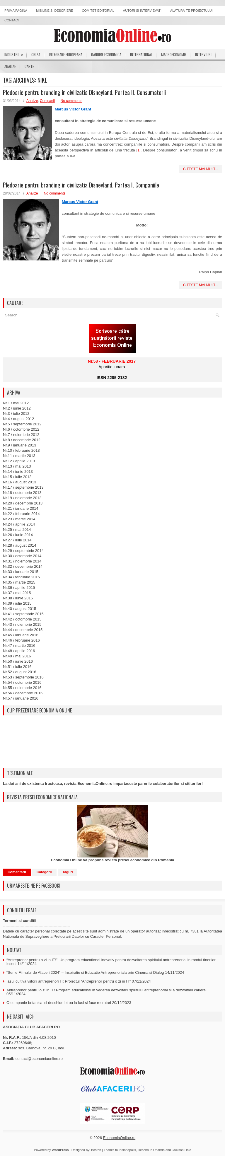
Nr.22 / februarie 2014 (21, 513)
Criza (35, 54)
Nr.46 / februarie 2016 (21, 640)
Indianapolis (127, 1150)
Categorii (44, 872)
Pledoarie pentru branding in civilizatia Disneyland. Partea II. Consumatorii (84, 92)
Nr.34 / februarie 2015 (21, 577)
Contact (12, 20)
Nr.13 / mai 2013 (17, 466)
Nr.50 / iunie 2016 (18, 661)
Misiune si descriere (54, 10)
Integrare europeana (65, 54)
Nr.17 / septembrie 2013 (23, 487)
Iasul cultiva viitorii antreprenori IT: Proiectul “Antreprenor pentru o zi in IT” (68, 981)
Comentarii (17, 872)
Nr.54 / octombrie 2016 (22, 682)
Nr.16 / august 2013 (19, 482)
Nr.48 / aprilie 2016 (19, 651)
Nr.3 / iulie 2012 (16, 413)
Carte (29, 66)
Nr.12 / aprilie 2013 (19, 461)
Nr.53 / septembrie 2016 (23, 677)
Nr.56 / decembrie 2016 (22, 693)
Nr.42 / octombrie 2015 (22, 619)
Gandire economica (106, 54)
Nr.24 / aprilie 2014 (19, 524)
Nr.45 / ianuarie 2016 (20, 635)
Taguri (67, 872)
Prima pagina (15, 10)
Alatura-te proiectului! (192, 10)
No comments (71, 101)
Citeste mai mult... (200, 169)
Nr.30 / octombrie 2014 (22, 556)
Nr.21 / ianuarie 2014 (20, 508)
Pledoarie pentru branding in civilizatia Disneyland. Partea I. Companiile (81, 184)
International (141, 54)
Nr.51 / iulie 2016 (17, 666)
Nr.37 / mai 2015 (17, 593)
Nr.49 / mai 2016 (17, 656)
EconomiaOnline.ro (119, 1137)
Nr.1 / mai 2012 (16, 403)
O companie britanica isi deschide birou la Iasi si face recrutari (58, 1002)
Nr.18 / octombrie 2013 (22, 492)
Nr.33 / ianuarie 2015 (20, 572)
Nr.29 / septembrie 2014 (23, 550)
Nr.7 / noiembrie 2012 (21, 434)
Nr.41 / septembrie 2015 (23, 614)
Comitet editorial (98, 10)
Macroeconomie (173, 54)
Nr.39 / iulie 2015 (17, 603)
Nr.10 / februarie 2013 (21, 450)
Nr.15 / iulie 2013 (17, 477)
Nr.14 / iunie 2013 (18, 471)
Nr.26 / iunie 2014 (18, 535)
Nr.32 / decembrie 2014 (22, 566)
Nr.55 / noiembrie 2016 (22, 688)
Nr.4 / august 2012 (18, 419)
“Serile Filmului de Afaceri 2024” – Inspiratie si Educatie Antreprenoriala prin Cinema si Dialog (85, 972)
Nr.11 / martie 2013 (19, 455)
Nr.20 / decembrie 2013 (22, 503)
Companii (47, 101)
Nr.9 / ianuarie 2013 (19, 445)
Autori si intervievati (142, 10)
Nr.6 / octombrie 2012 (21, 429)
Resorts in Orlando (151, 1150)
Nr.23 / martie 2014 (19, 519)
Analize (10, 66)
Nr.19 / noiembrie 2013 (22, 498)
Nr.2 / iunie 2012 (17, 408)
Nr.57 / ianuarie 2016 (20, 698)
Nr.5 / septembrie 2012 (22, 424)
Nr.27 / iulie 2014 (17, 540)
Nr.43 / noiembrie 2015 (22, 624)
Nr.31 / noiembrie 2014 (22, 561)
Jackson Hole (181, 1150)
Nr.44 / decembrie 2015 (22, 630)
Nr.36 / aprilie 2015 (19, 587)
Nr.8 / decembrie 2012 (21, 440)
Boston (96, 1150)
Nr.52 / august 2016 (19, 672)
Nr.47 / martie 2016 (19, 645)
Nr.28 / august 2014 (19, 545)
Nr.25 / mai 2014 (17, 529)
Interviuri (203, 54)
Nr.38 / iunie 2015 (18, 598)
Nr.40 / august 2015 (19, 608)
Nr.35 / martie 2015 (19, 582)
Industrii (15, 53)
